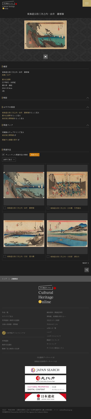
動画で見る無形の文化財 (10, 348)
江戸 (8, 75)
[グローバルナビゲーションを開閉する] (87, 3)
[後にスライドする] (86, 263)
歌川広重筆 (6, 79)
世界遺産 (5, 341)
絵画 (3, 75)
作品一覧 (5, 312)
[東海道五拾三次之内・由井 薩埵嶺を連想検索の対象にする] (5, 208)
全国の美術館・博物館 (10, 324)
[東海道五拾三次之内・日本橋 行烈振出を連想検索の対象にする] (48, 208)
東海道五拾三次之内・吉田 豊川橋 (20, 256)
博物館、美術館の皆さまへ (56, 316)
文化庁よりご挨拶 (53, 320)
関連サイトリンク (53, 340)
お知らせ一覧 (51, 328)
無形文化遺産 (6, 344)
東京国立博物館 (8, 118)
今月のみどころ (52, 324)
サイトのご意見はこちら (55, 348)
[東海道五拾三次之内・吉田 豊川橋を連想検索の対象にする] (5, 256)
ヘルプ (49, 332)
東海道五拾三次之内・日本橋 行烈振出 (65, 208)
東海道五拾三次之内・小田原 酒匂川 (64, 256)
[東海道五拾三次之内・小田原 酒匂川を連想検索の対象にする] (48, 256)
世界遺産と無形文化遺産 (10, 320)
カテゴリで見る (7, 316)
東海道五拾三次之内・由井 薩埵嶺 (15, 112)
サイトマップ (51, 344)
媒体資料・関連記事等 (54, 312)
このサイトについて (54, 336)
